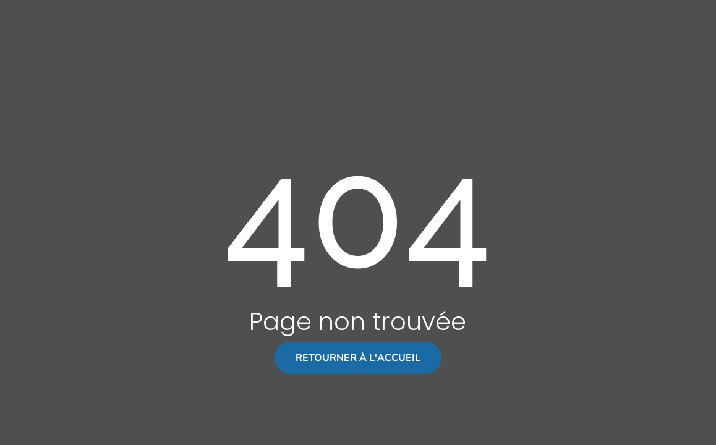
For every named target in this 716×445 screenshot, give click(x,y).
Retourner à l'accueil (358, 358)
